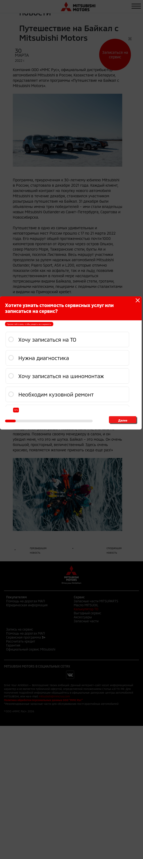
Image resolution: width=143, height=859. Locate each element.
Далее (122, 420)
